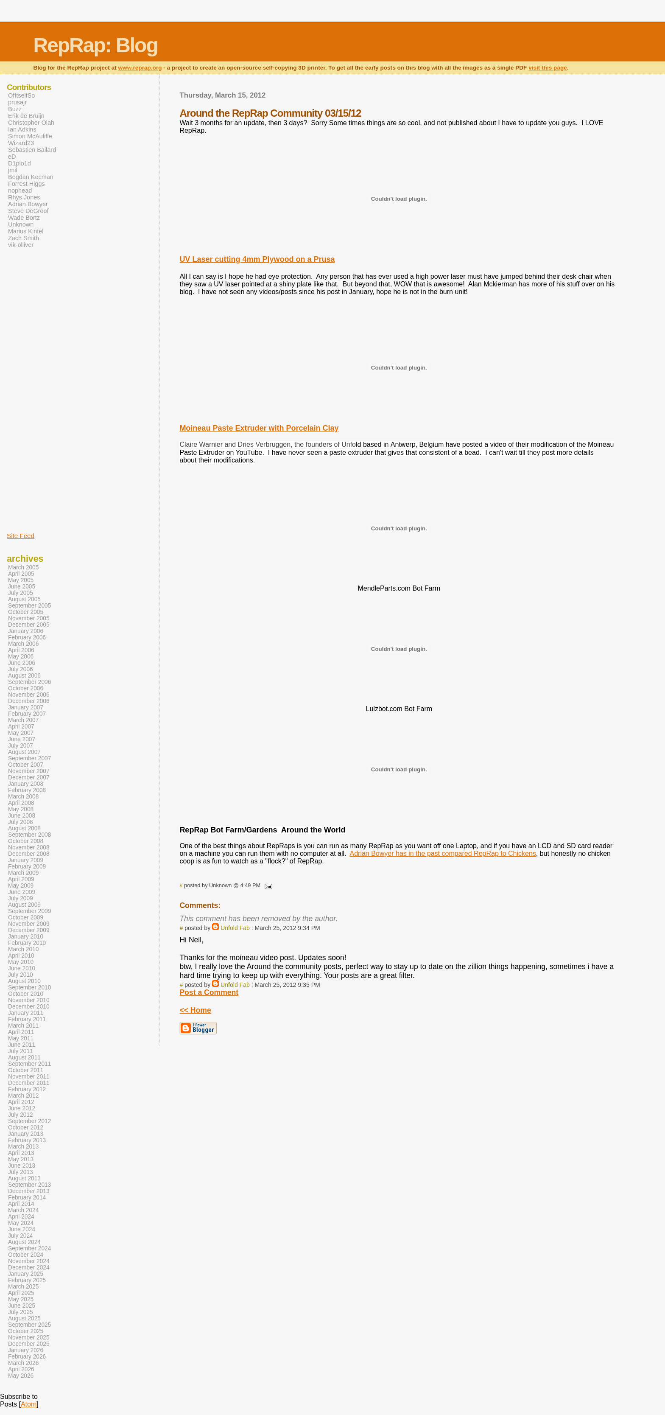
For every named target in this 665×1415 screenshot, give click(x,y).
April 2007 (21, 726)
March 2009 (23, 873)
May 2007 (21, 733)
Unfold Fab (235, 928)
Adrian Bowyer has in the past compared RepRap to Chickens (442, 853)
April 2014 (21, 1204)
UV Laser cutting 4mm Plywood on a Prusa (257, 259)
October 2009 (25, 917)
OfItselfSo (21, 95)
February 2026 (27, 1356)
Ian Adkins (22, 129)
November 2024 (29, 1261)
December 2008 (29, 854)
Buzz (15, 109)
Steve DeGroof (28, 210)
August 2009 (24, 905)
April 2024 (21, 1216)
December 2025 (29, 1344)
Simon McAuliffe (30, 136)
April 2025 (21, 1293)
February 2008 (27, 790)
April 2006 (21, 650)
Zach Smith (23, 238)
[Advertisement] (32, 389)
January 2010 (25, 936)
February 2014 (27, 1197)
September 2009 (29, 911)
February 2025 (27, 1280)
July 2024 (20, 1236)
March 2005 (23, 567)
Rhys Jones (24, 197)
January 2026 (25, 1350)
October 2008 (25, 841)
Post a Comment (208, 992)
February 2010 (27, 943)
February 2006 (27, 637)
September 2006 (29, 682)
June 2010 (21, 968)
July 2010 (20, 975)
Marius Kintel (25, 231)
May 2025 (21, 1299)
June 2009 (21, 892)
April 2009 (21, 879)
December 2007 (29, 777)
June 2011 (21, 1045)
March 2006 (23, 644)
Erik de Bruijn (26, 115)
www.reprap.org (140, 67)
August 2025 (24, 1318)
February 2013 (27, 1140)
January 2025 (25, 1274)
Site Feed (20, 535)
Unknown (21, 224)
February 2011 (27, 1019)
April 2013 (21, 1153)
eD (12, 156)
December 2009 (29, 930)
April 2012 (21, 1102)
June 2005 (21, 586)
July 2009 (20, 898)
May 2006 (21, 656)
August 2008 (24, 828)
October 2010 (25, 994)
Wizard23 (21, 143)
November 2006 (29, 695)
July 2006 (20, 669)
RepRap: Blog (95, 45)
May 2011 (21, 1038)
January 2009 (25, 860)
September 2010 (29, 987)
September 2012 (29, 1121)
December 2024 (29, 1267)
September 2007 (29, 758)
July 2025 (20, 1312)
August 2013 (24, 1178)
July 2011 (20, 1051)
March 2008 (23, 796)
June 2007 (21, 739)
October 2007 (25, 765)
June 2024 (21, 1229)
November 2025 (29, 1337)
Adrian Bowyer (28, 204)
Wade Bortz (24, 217)
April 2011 (21, 1032)
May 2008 (21, 809)
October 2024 (25, 1255)
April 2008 (21, 803)
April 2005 (21, 574)
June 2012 (21, 1108)
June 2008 (21, 816)
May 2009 (21, 886)
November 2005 (29, 618)
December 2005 (29, 625)
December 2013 (29, 1191)
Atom (28, 1404)
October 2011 (25, 1070)
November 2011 (29, 1076)
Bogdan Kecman (30, 177)
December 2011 (29, 1083)
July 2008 (20, 822)
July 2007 (20, 746)
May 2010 (21, 962)
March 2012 (23, 1096)
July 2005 (20, 593)
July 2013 (20, 1172)
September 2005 (29, 605)
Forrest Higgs (26, 183)
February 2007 (27, 714)
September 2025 (29, 1325)
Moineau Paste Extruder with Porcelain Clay (258, 428)
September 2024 (29, 1248)
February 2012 (27, 1089)
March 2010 (23, 949)
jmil (12, 170)
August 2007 (24, 752)
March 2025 (23, 1286)
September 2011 (29, 1064)
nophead (20, 190)
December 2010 (29, 1006)
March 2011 (23, 1026)
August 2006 (24, 675)
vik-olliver (21, 244)
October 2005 (25, 612)
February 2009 (27, 866)
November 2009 (29, 924)
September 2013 (29, 1185)
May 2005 (21, 580)
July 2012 (20, 1115)
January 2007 (25, 707)
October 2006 (25, 688)
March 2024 (23, 1210)
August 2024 (24, 1242)
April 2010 (21, 956)
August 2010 (24, 981)
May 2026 (21, 1376)
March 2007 (23, 720)
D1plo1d (19, 163)
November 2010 (29, 1000)
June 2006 (21, 663)
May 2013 (21, 1159)
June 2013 (21, 1166)
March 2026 (23, 1363)
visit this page (547, 67)
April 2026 (21, 1369)
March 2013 (23, 1146)
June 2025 (21, 1306)
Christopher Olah (31, 122)
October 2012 (25, 1127)
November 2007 (29, 771)
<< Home (195, 1010)
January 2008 (25, 784)
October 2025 (25, 1331)
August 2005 (24, 599)
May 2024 (21, 1223)
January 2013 (25, 1134)
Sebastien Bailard (32, 149)
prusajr (17, 102)
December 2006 (29, 701)
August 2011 (24, 1057)
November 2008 (29, 847)
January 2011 (25, 1013)
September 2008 (29, 835)
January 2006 (25, 631)
